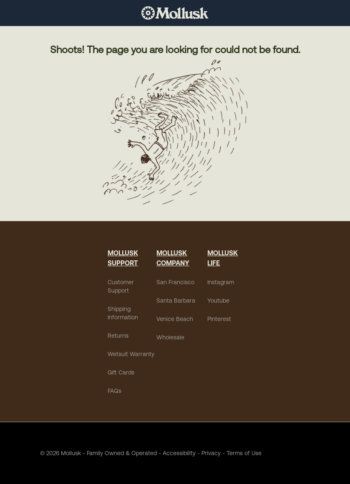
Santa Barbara (175, 300)
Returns (118, 335)
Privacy (211, 453)
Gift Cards (121, 372)
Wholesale (170, 337)
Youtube (218, 300)
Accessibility (176, 453)
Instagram (220, 282)
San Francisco (175, 282)
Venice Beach (174, 319)
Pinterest (219, 319)
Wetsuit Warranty (131, 354)
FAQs (114, 390)
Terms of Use (244, 453)
